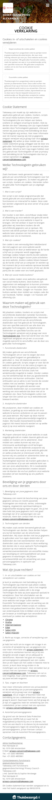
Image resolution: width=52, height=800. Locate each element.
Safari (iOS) (10, 630)
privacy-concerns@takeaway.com (16, 158)
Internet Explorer (13, 625)
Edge (7, 627)
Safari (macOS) (12, 632)
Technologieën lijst (11, 335)
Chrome (9, 619)
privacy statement (35, 649)
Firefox (8, 622)
